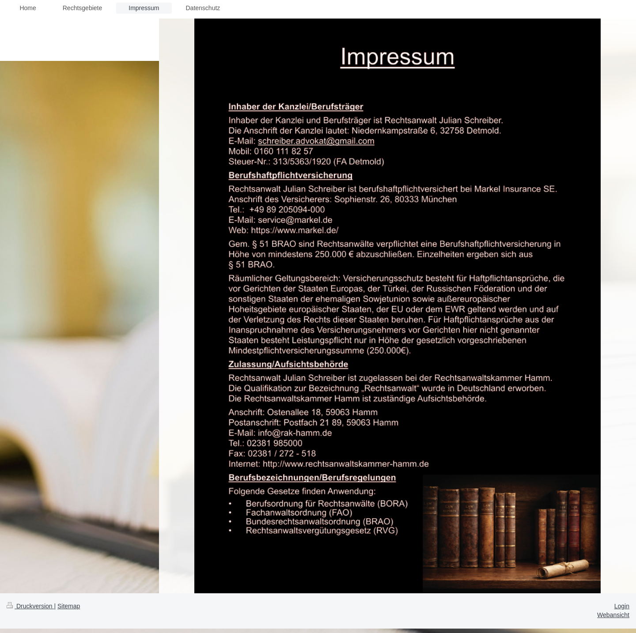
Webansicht (613, 614)
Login (621, 606)
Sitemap (68, 606)
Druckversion (30, 606)
